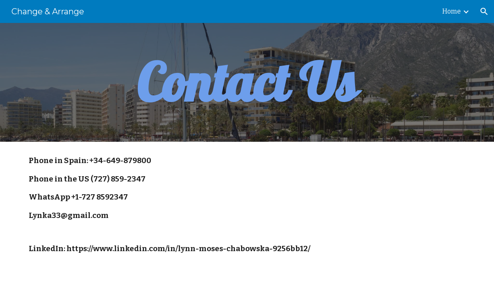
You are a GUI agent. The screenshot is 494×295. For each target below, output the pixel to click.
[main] (247, 82)
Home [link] (451, 11)
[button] (484, 11)
